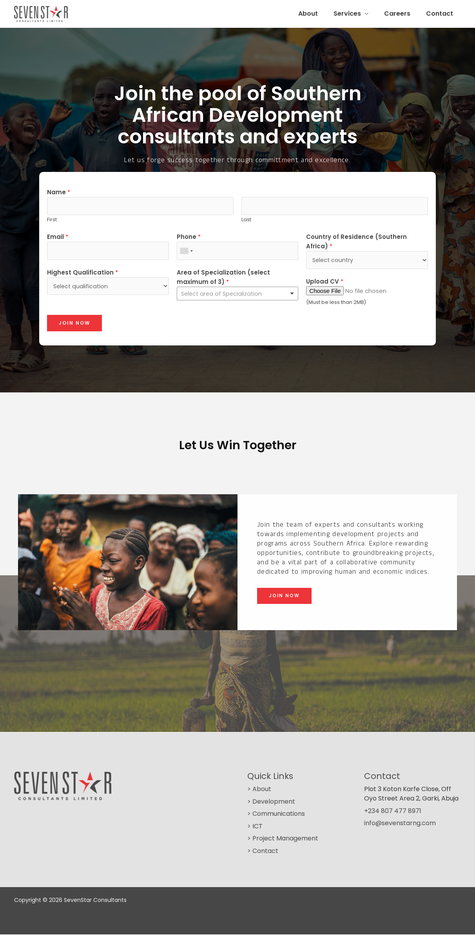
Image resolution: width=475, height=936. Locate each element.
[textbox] (234, 295)
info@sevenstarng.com (400, 824)
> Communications (276, 815)
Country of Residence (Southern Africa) (356, 242)
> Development (271, 803)
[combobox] (186, 252)
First (52, 220)
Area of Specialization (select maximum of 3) (223, 278)
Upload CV (324, 283)
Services (355, 13)
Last (246, 220)
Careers (402, 13)
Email (57, 238)
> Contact (262, 852)
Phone (189, 238)
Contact (441, 13)
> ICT (255, 827)
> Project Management (282, 840)
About (319, 13)
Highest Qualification (82, 274)
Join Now (74, 324)
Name (58, 192)
